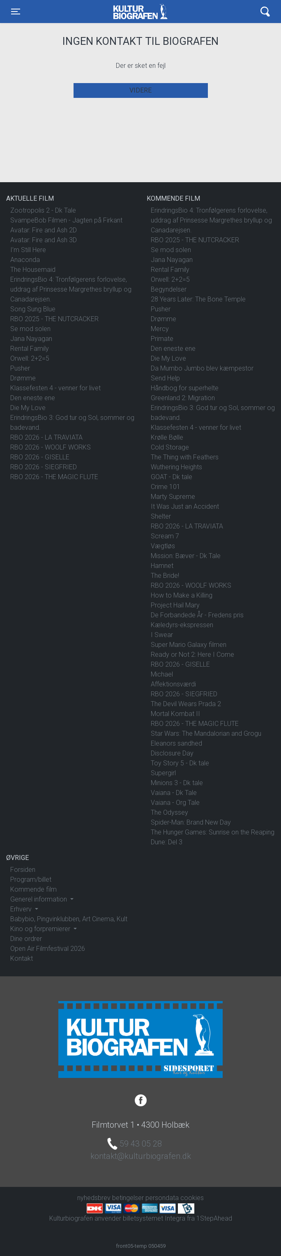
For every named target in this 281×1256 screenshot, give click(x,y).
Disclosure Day (172, 753)
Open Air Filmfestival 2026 (47, 948)
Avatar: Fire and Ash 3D (43, 240)
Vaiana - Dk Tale (174, 793)
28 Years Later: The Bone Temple (198, 299)
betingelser (128, 1198)
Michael (162, 674)
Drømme (23, 378)
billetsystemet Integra (154, 1218)
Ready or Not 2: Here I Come (192, 654)
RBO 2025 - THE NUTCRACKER (54, 319)
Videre (140, 90)
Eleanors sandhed (176, 743)
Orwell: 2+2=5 (29, 358)
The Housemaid (32, 269)
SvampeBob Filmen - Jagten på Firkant (66, 220)
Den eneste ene (32, 398)
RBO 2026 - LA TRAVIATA (46, 437)
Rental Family (29, 348)
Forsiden (22, 870)
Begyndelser (169, 289)
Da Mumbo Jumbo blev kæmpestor (202, 368)
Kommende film (33, 889)
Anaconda (25, 260)
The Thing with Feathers (185, 457)
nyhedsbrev (94, 1198)
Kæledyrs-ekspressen (182, 625)
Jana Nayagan (31, 339)
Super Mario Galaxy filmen (188, 645)
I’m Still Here (28, 250)
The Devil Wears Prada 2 (186, 704)
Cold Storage (170, 447)
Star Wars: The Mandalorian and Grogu (206, 733)
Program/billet (30, 879)
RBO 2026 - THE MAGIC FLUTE (54, 477)
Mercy (160, 329)
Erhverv (21, 909)
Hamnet (162, 566)
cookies (192, 1198)
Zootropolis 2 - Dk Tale (43, 210)
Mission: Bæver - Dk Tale (186, 556)
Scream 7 (165, 536)
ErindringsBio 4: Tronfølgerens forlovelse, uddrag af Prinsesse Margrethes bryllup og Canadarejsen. (70, 289)
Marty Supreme (173, 497)
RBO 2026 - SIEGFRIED (43, 467)
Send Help (165, 378)
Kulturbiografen (140, 11)
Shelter (161, 516)
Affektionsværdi (173, 684)
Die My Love (28, 408)
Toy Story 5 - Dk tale (180, 763)
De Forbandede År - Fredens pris (197, 615)
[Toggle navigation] (15, 11)
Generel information (39, 899)
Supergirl (163, 773)
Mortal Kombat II (175, 714)
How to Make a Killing (181, 595)
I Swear (162, 635)
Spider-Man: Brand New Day (191, 822)
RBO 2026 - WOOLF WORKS (50, 447)
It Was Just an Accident (185, 506)
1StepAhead (214, 1218)
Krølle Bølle (167, 437)
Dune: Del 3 (166, 842)
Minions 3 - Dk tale (177, 783)
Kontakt (21, 958)
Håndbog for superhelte (185, 388)
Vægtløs (163, 546)
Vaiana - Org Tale (175, 802)
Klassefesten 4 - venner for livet (55, 388)
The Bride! (165, 575)
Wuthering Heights (176, 467)
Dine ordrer (26, 939)
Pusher (20, 368)
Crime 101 (165, 487)
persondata (162, 1198)
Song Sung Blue (32, 309)
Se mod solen (30, 329)
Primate (162, 339)
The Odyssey (169, 812)
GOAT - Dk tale (171, 477)
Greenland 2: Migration (183, 398)
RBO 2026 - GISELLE (39, 457)
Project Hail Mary (175, 605)
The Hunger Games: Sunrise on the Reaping (212, 832)
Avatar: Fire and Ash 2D (43, 230)
